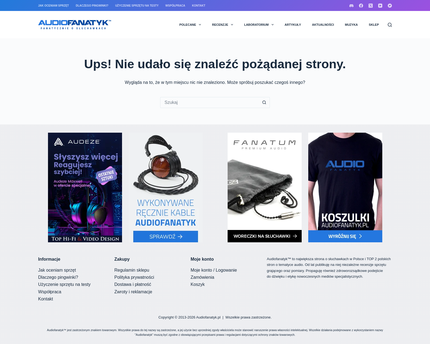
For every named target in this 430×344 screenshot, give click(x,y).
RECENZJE (223, 24)
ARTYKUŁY (293, 24)
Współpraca (175, 5)
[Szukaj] (390, 25)
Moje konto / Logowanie (214, 270)
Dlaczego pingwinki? (92, 5)
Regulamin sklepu (131, 270)
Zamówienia (202, 277)
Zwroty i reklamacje (133, 291)
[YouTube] (380, 6)
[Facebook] (361, 6)
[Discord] (351, 6)
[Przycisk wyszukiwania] (264, 102)
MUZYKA (351, 24)
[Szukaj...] (209, 102)
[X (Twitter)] (371, 6)
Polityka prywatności (134, 277)
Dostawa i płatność (132, 284)
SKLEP (374, 24)
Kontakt (198, 5)
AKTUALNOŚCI (323, 24)
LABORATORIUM (260, 24)
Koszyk (198, 284)
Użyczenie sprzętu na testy (137, 5)
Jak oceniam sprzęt (53, 5)
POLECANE (191, 24)
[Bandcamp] (390, 6)
